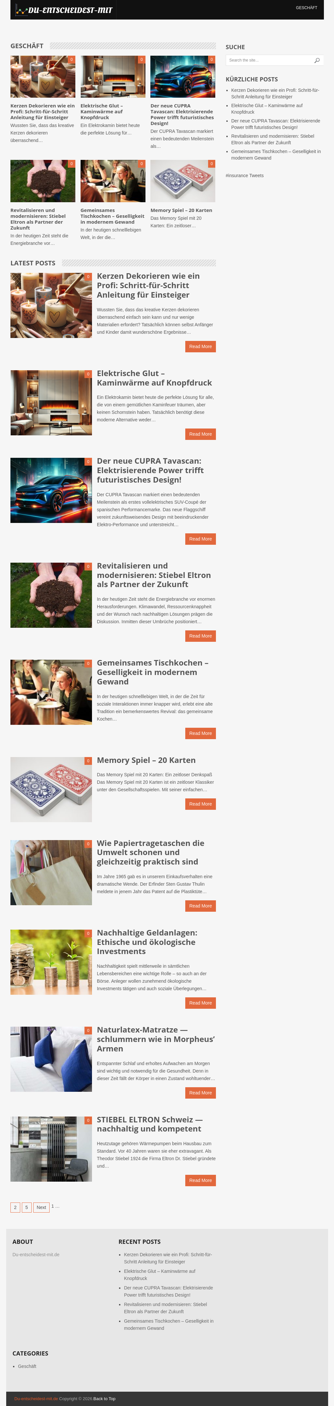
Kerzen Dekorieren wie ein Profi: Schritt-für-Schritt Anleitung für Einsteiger (42, 111)
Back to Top (104, 1398)
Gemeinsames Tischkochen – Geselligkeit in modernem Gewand (112, 216)
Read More (200, 346)
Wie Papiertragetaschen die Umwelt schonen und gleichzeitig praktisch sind (150, 852)
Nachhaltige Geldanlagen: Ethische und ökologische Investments (147, 942)
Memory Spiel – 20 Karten (181, 210)
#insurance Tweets (245, 175)
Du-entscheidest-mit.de (36, 1398)
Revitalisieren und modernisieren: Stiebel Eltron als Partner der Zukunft (38, 219)
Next (41, 1207)
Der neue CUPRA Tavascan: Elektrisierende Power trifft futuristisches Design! (182, 114)
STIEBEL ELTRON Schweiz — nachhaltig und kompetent (150, 1124)
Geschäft (306, 8)
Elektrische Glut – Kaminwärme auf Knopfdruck (102, 111)
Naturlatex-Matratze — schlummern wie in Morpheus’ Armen (156, 1039)
